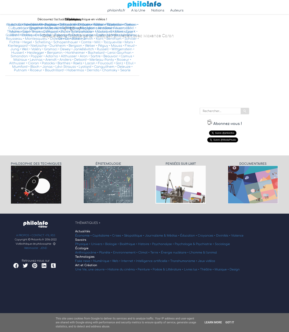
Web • (116, 261)
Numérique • (102, 261)
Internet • (128, 261)
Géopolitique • (134, 235)
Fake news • (84, 261)
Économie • (83, 235)
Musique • (222, 269)
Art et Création (86, 265)
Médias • (173, 235)
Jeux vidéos (206, 261)
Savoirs (80, 240)
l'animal (211, 252)
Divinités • (223, 235)
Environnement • (125, 252)
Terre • (155, 252)
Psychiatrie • (205, 244)
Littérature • (175, 269)
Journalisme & (156, 235)
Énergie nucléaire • (175, 252)
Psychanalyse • (163, 244)
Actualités (82, 231)
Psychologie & (185, 244)
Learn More (213, 322)
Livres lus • (192, 269)
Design (235, 269)
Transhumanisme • (184, 261)
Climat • (144, 252)
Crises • (118, 235)
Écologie (81, 248)
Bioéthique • (129, 244)
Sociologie (222, 244)
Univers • (98, 244)
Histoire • (145, 244)
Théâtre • (207, 269)
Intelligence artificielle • (153, 261)
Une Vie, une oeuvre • (91, 269)
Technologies (85, 256)
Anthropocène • (87, 252)
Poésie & (159, 269)
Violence (237, 235)
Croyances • (207, 235)
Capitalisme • (102, 235)
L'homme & (197, 252)
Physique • (83, 244)
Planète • (106, 252)
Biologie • (112, 244)
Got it (229, 322)
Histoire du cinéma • (122, 269)
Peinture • (145, 269)
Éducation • (189, 235)
